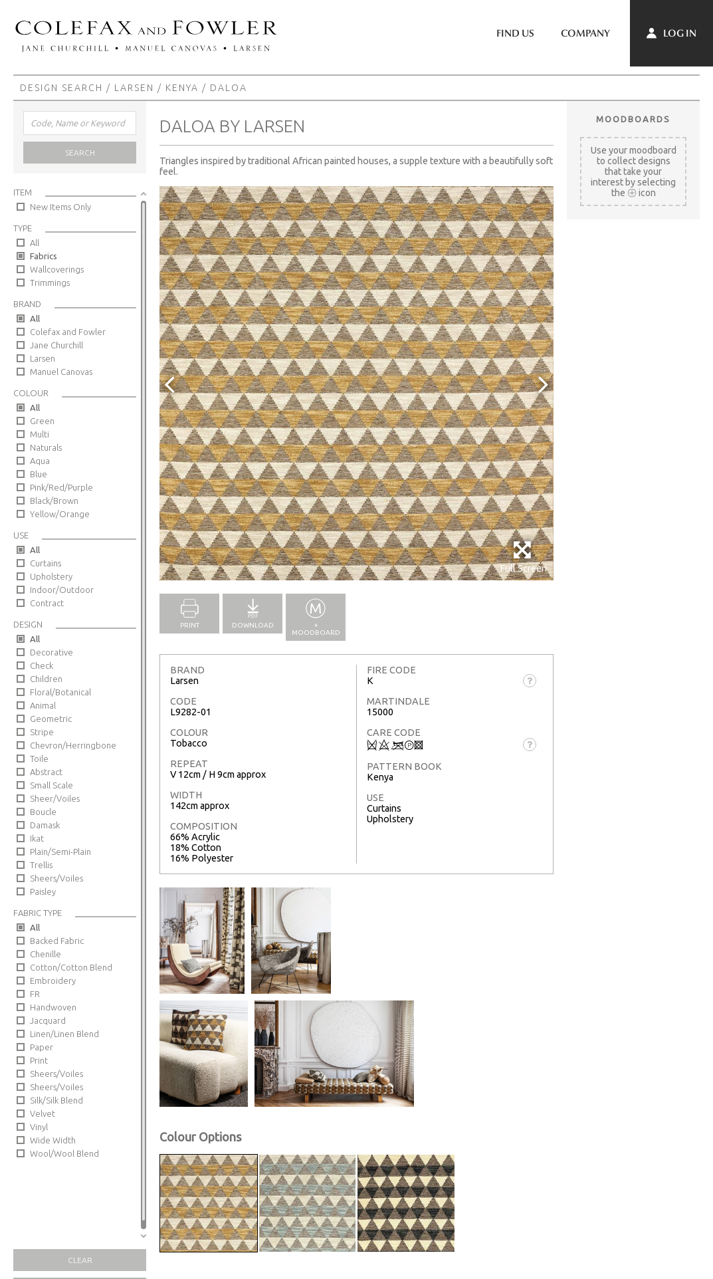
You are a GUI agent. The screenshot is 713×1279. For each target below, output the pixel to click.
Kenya (182, 87)
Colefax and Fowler (68, 331)
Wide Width (53, 1140)
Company (585, 33)
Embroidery (53, 980)
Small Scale (51, 785)
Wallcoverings (57, 269)
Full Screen (523, 557)
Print (39, 1060)
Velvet (42, 1113)
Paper (41, 1047)
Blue (38, 474)
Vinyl (39, 1126)
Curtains (45, 563)
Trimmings (50, 282)
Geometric (51, 718)
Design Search (61, 87)
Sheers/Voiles (56, 878)
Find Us (515, 33)
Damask (45, 825)
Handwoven (53, 1007)
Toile (39, 758)
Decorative (51, 652)
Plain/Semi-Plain (60, 851)
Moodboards (633, 119)
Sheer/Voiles (55, 798)
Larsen (134, 87)
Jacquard (48, 1020)
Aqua (40, 460)
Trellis (41, 865)
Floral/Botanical (60, 692)
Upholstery (51, 576)
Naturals (46, 447)
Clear (80, 1260)
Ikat (37, 838)
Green (42, 420)
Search (80, 152)
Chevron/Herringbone (73, 745)
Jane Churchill (56, 345)
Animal (43, 705)
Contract (47, 603)
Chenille (45, 954)
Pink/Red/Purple (61, 487)
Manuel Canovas (61, 371)
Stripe (42, 732)
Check (41, 665)
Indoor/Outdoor (62, 589)
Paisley (43, 891)
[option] (356, 383)
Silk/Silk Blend (56, 1100)
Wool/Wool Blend (64, 1153)
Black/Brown (54, 500)
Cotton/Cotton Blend (71, 967)
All (34, 242)
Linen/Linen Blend (64, 1033)
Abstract (46, 771)
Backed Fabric (57, 940)
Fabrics (43, 256)
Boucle (43, 811)
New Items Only (60, 206)
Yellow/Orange (60, 514)
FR (35, 993)
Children (46, 678)
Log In (671, 33)
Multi (39, 434)
